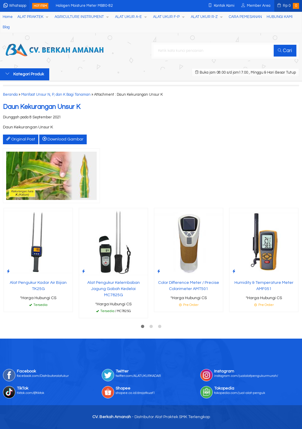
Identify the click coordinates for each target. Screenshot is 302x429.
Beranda (10, 95)
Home (8, 17)
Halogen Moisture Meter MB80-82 (84, 6)
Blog (6, 27)
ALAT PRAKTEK (30, 17)
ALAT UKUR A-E (128, 17)
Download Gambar (62, 139)
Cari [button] (285, 50)
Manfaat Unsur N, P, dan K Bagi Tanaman (56, 95)
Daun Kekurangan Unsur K (42, 107)
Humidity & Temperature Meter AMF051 (263, 286)
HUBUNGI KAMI (280, 17)
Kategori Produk (24, 74)
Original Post (20, 139)
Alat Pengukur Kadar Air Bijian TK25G (38, 286)
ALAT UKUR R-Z (204, 17)
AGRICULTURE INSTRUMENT (79, 17)
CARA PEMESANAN (245, 17)
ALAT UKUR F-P (166, 17)
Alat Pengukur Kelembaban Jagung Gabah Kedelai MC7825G (113, 289)
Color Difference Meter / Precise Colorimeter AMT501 (188, 286)
